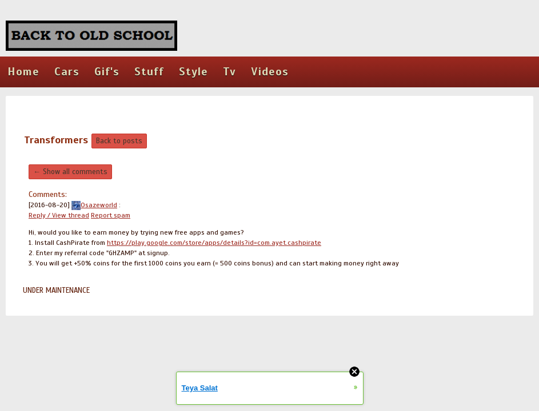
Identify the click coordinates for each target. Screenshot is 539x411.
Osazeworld (94, 205)
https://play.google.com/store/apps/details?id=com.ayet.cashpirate (214, 243)
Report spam (110, 215)
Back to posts (119, 141)
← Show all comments (70, 171)
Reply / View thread (59, 215)
